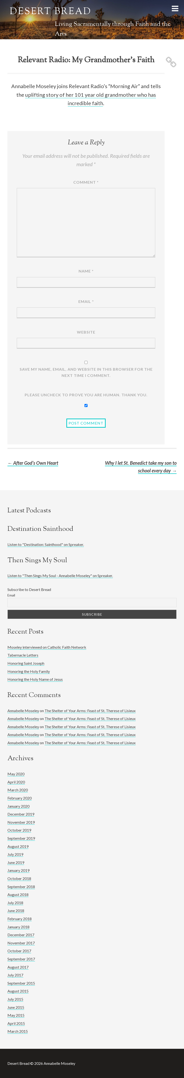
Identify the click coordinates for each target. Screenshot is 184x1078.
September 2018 (21, 886)
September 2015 (21, 983)
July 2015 (15, 999)
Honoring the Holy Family (28, 671)
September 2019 (21, 838)
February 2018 (19, 918)
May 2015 (15, 1015)
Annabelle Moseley (23, 710)
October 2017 (19, 950)
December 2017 (20, 934)
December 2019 (20, 814)
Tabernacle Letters (22, 655)
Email (86, 301)
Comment (86, 182)
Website (86, 332)
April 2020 (16, 782)
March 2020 (17, 790)
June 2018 (15, 910)
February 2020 (19, 798)
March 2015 (17, 1031)
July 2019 (15, 854)
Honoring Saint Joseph (25, 663)
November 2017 (21, 943)
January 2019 (18, 870)
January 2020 (18, 806)
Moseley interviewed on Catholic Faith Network (46, 647)
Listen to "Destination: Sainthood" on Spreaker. (45, 544)
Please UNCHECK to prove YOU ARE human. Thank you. (86, 394)
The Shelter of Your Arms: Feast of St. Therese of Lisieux (90, 710)
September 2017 (21, 959)
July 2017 (15, 975)
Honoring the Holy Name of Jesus (35, 679)
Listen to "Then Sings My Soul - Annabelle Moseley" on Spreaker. (60, 575)
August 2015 (18, 991)
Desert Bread (51, 12)
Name (86, 271)
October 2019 (19, 830)
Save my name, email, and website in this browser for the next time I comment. (86, 372)
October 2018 (19, 878)
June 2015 (15, 1007)
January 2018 (18, 927)
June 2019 (15, 862)
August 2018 (18, 894)
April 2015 (16, 1023)
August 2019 (18, 846)
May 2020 (15, 774)
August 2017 (18, 967)
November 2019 (21, 822)
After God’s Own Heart (32, 463)
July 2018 (15, 902)
